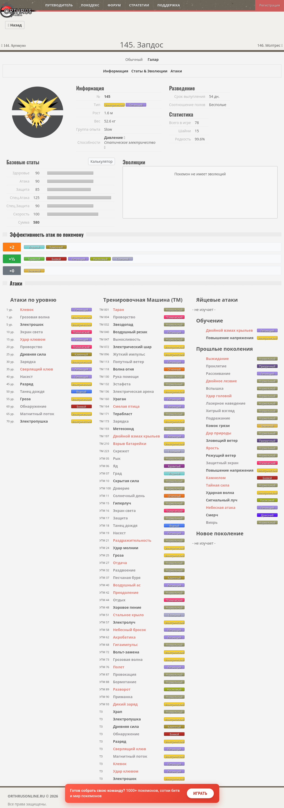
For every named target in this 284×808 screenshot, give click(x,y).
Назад (15, 25)
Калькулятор (101, 161)
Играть (200, 793)
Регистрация (269, 5)
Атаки (176, 71)
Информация (115, 71)
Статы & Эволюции (149, 71)
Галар (153, 59)
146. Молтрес (270, 45)
